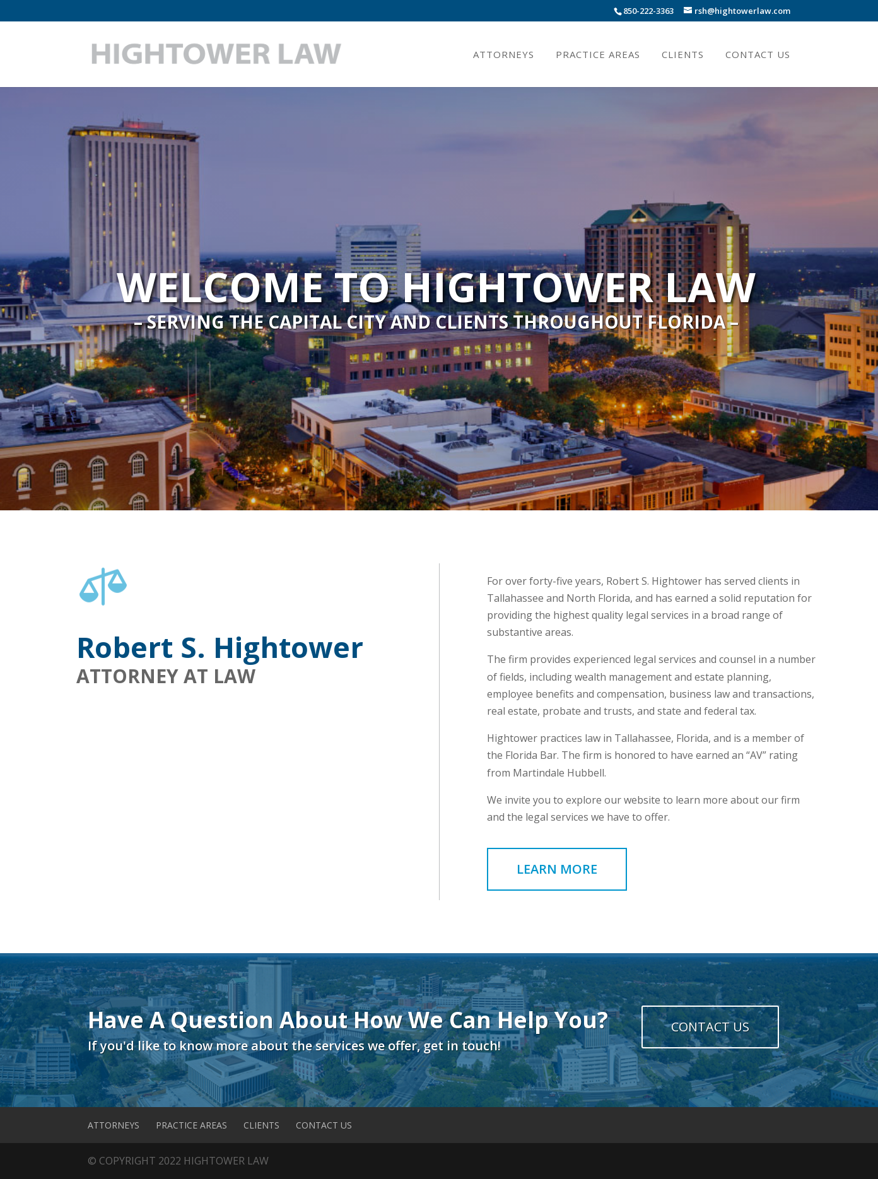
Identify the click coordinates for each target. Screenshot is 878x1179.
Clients (683, 55)
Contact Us (757, 55)
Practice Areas (598, 55)
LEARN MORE (557, 868)
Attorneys (503, 55)
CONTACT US (710, 1026)
